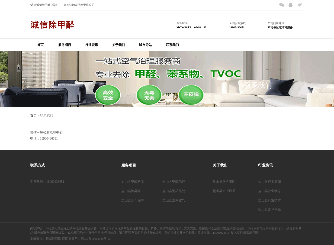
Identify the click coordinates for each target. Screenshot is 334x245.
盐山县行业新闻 (269, 181)
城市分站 (145, 45)
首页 (40, 45)
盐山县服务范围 (224, 181)
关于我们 (118, 45)
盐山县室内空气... (175, 200)
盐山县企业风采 (224, 191)
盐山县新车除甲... (134, 200)
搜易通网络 (53, 238)
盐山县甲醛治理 (173, 181)
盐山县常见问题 (269, 209)
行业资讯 (91, 45)
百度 (65, 238)
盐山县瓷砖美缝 (173, 191)
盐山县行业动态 (269, 191)
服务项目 (64, 45)
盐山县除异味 (131, 191)
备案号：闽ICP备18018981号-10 (90, 238)
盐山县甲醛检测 (132, 181)
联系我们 (172, 45)
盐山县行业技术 (269, 200)
